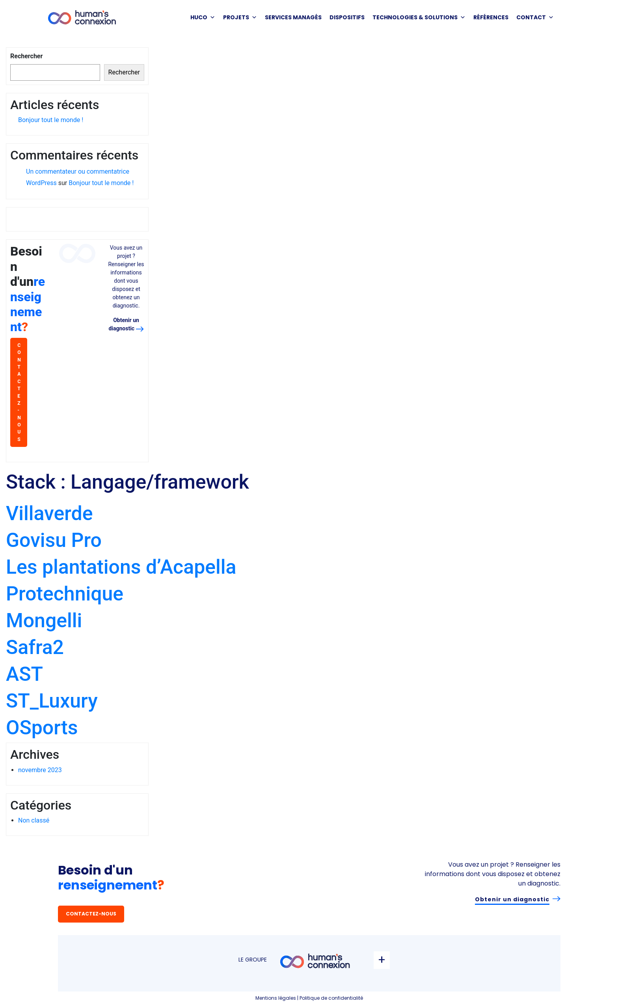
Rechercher (26, 56)
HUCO (202, 17)
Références (490, 17)
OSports (42, 727)
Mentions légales (275, 998)
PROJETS (240, 17)
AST (24, 674)
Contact (535, 17)
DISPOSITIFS (347, 17)
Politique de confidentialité (331, 998)
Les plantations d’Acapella (121, 567)
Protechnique (64, 593)
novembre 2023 (40, 770)
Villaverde (49, 513)
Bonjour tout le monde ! (50, 120)
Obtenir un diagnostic (512, 899)
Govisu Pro (54, 540)
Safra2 (35, 647)
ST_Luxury (52, 700)
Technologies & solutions (418, 17)
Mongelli (44, 620)
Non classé (33, 820)
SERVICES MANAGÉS (293, 17)
